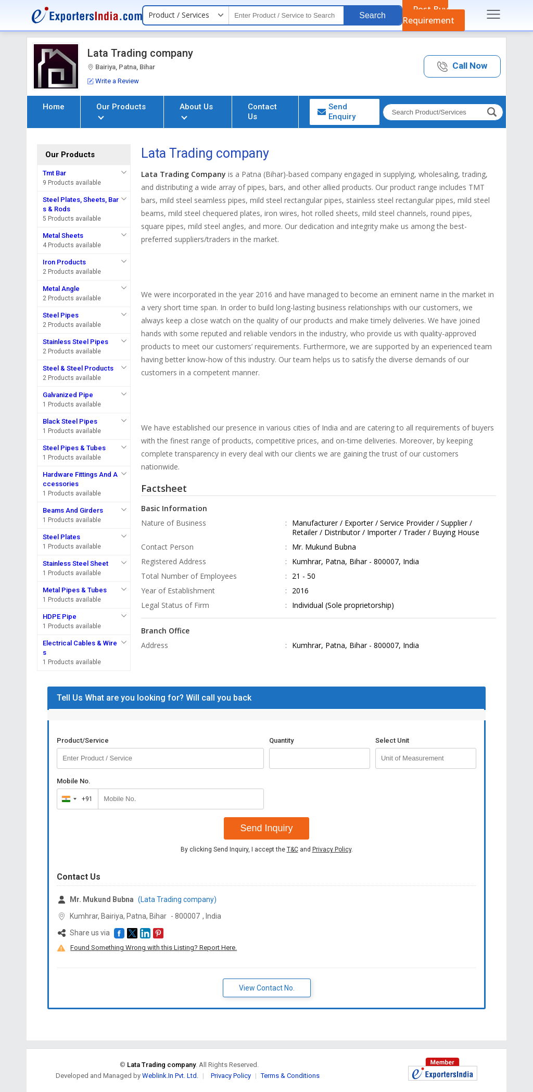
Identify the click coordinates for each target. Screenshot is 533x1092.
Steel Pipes (61, 315)
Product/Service (83, 740)
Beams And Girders (73, 510)
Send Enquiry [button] (337, 111)
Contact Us (262, 111)
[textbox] (286, 15)
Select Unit (392, 740)
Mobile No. (74, 781)
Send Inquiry (266, 828)
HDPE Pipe (60, 616)
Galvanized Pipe (68, 395)
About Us (196, 110)
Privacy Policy (331, 849)
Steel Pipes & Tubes (74, 448)
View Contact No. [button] (267, 988)
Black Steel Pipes (70, 421)
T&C (292, 849)
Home (54, 106)
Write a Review (113, 81)
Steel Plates (61, 537)
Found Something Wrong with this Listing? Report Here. (153, 947)
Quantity (281, 740)
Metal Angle (61, 289)
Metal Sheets (63, 235)
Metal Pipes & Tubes (75, 590)
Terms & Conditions (290, 1076)
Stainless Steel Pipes (75, 342)
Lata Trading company (140, 53)
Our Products (121, 110)
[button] (462, 66)
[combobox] (75, 799)
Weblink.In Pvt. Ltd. (170, 1076)
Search (372, 15)
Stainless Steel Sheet (75, 563)
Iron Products (64, 262)
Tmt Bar (54, 173)
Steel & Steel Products (78, 368)
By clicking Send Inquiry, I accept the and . (267, 849)
